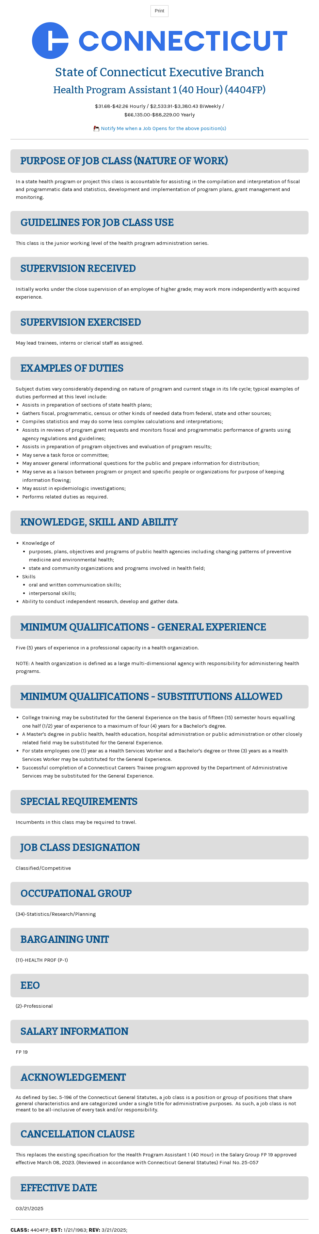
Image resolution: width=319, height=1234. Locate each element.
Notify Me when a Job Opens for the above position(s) (159, 128)
